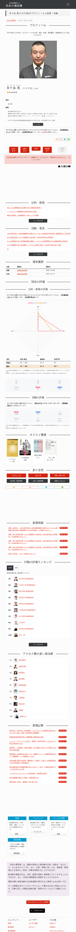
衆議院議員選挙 (22, 270)
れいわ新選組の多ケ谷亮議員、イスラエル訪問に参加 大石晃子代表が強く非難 (34, 245)
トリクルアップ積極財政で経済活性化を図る (22, 212)
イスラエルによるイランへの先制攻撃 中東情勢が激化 (28, 773)
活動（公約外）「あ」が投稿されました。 (22, 554)
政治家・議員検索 (16, 481)
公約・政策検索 (38, 481)
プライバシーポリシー (57, 931)
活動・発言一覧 (59, 475)
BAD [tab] (16, 568)
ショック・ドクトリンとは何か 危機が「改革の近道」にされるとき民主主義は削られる (32, 742)
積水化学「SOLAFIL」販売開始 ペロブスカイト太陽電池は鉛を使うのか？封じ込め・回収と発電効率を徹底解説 (32, 732)
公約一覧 (13, 150)
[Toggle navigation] (67, 4)
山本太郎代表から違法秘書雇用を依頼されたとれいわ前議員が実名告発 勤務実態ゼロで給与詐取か (40, 234)
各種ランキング (59, 481)
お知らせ (53, 923)
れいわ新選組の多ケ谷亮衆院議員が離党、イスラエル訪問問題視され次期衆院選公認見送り (37, 241)
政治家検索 (11, 931)
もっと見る (38, 124)
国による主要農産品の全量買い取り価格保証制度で (24, 208)
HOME (9, 923)
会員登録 (9, 157)
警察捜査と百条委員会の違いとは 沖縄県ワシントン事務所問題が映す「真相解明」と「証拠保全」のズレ (32, 755)
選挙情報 (19, 853)
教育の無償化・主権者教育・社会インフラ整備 (23, 215)
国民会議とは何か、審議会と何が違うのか (23, 782)
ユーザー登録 (33, 923)
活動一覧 (25, 150)
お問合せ (53, 927)
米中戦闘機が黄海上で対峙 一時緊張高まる (24, 778)
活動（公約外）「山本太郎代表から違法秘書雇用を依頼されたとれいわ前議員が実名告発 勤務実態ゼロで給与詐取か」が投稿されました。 (33, 529)
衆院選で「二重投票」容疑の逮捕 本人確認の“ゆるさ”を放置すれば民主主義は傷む (32, 749)
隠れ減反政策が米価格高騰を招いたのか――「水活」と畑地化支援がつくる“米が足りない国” (32, 768)
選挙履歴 (47, 150)
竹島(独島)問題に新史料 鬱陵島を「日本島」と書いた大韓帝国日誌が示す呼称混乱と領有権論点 (32, 762)
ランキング (39, 832)
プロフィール (16, 475)
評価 (45, 132)
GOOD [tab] (10, 568)
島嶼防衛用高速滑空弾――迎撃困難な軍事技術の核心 (26, 737)
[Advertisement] (38, 185)
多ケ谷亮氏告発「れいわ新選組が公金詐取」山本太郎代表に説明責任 (30, 237)
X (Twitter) (37, 911)
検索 (19, 834)
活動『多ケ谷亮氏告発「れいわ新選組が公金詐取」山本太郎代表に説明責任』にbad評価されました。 (33, 536)
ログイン (63, 157)
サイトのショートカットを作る (38, 902)
